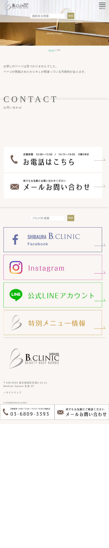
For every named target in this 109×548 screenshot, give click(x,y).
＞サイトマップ (12, 516)
